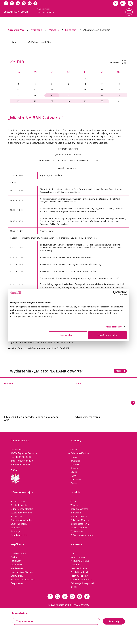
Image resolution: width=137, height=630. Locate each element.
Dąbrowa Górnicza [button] (46, 12)
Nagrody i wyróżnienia (22, 572)
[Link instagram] (72, 596)
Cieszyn (74, 449)
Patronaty (16, 560)
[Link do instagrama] (24, 3)
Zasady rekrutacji (19, 535)
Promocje (15, 531)
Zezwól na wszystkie (107, 335)
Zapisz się (114, 621)
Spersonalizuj (68, 335)
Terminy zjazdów (79, 575)
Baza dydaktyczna (79, 508)
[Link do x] (12, 3)
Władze (74, 505)
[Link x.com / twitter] (57, 596)
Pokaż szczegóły (114, 326)
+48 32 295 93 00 (22, 457)
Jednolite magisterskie (22, 508)
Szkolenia (15, 527)
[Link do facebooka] (6, 3)
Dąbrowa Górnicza (80, 453)
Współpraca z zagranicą (23, 579)
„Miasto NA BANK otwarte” (96, 29)
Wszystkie (57, 29)
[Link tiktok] (87, 596)
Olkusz (74, 471)
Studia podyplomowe (21, 512)
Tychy (73, 475)
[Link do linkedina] (18, 3)
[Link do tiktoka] (35, 3)
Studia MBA (16, 516)
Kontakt (75, 553)
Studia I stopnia (18, 501)
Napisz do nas (78, 557)
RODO (74, 587)
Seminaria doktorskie (21, 520)
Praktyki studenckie (80, 572)
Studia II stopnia (19, 505)
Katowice (75, 464)
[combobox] (123, 3)
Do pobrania (17, 583)
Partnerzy (16, 557)
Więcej (120, 371)
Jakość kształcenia (80, 523)
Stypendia (75, 564)
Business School (79, 516)
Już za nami (74, 29)
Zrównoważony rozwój (82, 535)
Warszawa (76, 479)
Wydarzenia (40, 29)
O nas (73, 501)
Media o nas (17, 568)
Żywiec (74, 483)
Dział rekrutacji (18, 553)
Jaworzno (75, 460)
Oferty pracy (17, 575)
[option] (34, 400)
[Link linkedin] (65, 596)
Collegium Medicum (80, 520)
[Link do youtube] (30, 3)
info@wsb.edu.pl (25, 460)
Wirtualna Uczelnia (80, 560)
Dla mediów (16, 564)
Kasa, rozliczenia (79, 568)
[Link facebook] (50, 596)
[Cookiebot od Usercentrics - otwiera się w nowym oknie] (115, 293)
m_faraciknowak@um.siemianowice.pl (34, 348)
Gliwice (74, 457)
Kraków (74, 468)
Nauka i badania (79, 527)
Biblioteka (76, 512)
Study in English (19, 523)
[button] (115, 3)
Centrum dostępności (81, 579)
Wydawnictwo (77, 531)
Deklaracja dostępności (82, 583)
